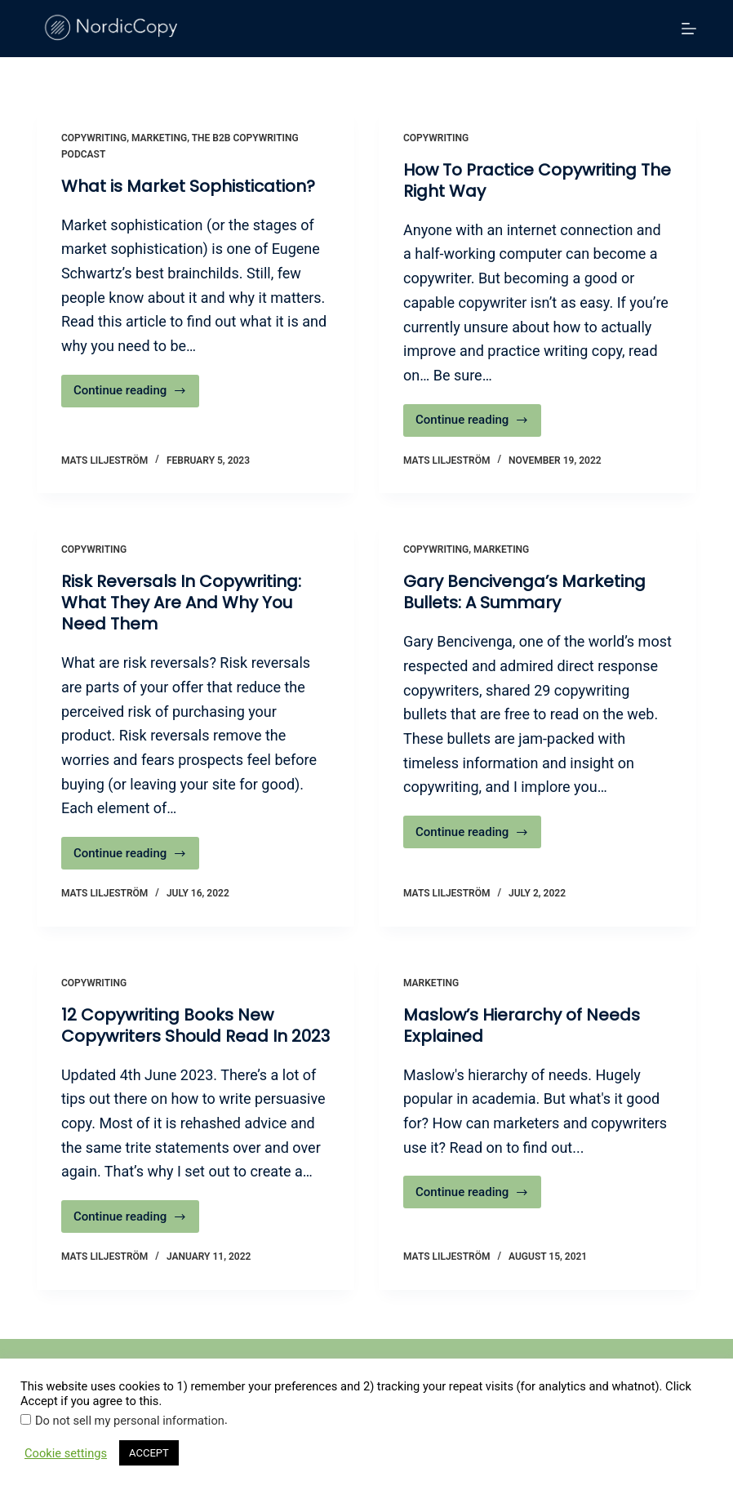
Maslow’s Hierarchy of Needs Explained (521, 1025)
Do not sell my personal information (129, 1420)
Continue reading (136, 395)
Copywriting (94, 138)
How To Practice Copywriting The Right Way (537, 180)
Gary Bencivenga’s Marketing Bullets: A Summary (524, 592)
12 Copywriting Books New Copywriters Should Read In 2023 (195, 1025)
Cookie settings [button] (65, 1453)
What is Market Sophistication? (188, 186)
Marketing (159, 138)
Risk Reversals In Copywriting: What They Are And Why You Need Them (181, 602)
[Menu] (689, 28)
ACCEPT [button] (149, 1453)
